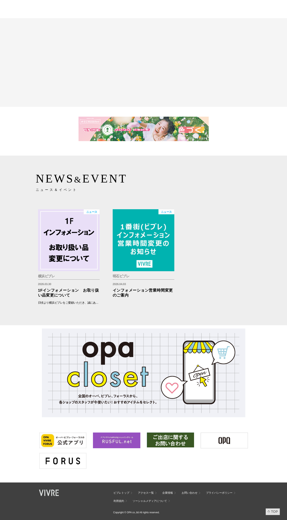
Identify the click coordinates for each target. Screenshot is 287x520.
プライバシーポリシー (219, 492)
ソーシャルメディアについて (150, 500)
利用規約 (118, 500)
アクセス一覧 (146, 492)
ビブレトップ (121, 492)
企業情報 (167, 492)
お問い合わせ (190, 492)
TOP (274, 511)
